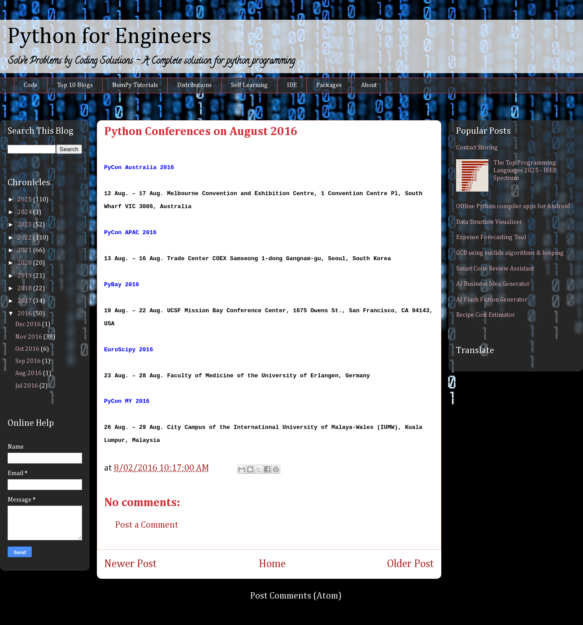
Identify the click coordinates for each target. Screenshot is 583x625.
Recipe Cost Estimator (485, 315)
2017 (25, 301)
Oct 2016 (28, 349)
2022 (25, 238)
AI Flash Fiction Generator (491, 300)
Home (272, 564)
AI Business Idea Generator (493, 284)
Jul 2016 (27, 386)
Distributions (194, 85)
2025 (25, 200)
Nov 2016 (29, 337)
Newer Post (130, 564)
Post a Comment (146, 524)
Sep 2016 (28, 361)
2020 (25, 263)
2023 (25, 225)
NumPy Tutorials (135, 85)
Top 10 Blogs (75, 85)
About (369, 85)
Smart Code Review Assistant (495, 269)
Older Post (410, 564)
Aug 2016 (29, 373)
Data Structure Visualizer (489, 222)
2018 (25, 288)
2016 (25, 313)
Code (31, 85)
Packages (329, 85)
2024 (25, 212)
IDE (292, 85)
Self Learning (249, 85)
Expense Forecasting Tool (491, 237)
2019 (25, 276)
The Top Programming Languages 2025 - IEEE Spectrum (525, 170)
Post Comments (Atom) (296, 595)
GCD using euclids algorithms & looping (510, 253)
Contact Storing (477, 147)
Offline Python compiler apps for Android (513, 206)
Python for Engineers (109, 37)
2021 (25, 250)
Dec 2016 (28, 324)
